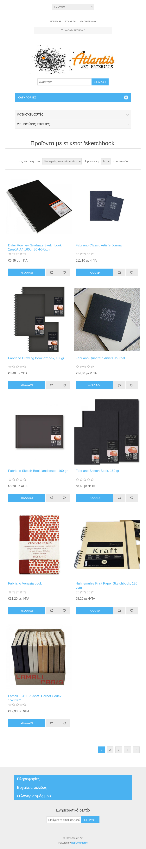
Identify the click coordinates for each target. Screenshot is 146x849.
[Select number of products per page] (106, 161)
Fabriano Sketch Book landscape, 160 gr (38, 471)
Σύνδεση (70, 21)
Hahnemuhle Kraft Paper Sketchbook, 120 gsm (106, 585)
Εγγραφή (55, 21)
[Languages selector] (73, 7)
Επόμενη (136, 749)
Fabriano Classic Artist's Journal (99, 245)
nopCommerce (79, 842)
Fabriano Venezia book (25, 583)
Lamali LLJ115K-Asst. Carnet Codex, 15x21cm (35, 698)
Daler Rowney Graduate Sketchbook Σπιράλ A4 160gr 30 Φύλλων (35, 247)
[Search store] (64, 81)
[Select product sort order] (62, 161)
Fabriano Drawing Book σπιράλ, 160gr (36, 358)
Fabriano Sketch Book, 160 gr (97, 471)
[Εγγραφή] (64, 819)
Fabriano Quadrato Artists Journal (100, 358)
